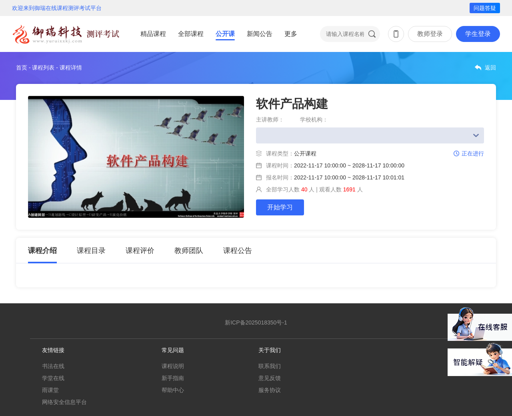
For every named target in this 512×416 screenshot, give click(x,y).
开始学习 (280, 207)
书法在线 (53, 366)
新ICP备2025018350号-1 (256, 322)
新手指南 (173, 378)
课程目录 (91, 251)
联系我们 (269, 366)
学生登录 (478, 33)
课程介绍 (42, 251)
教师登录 (430, 33)
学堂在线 (53, 378)
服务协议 (269, 390)
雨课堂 (50, 390)
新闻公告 (259, 33)
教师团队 (188, 251)
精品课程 (153, 33)
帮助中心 (173, 390)
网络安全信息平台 (64, 402)
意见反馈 (269, 378)
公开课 (225, 33)
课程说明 (173, 366)
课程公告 (237, 251)
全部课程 (191, 33)
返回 (490, 67)
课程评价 (140, 251)
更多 (290, 33)
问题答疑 (485, 8)
